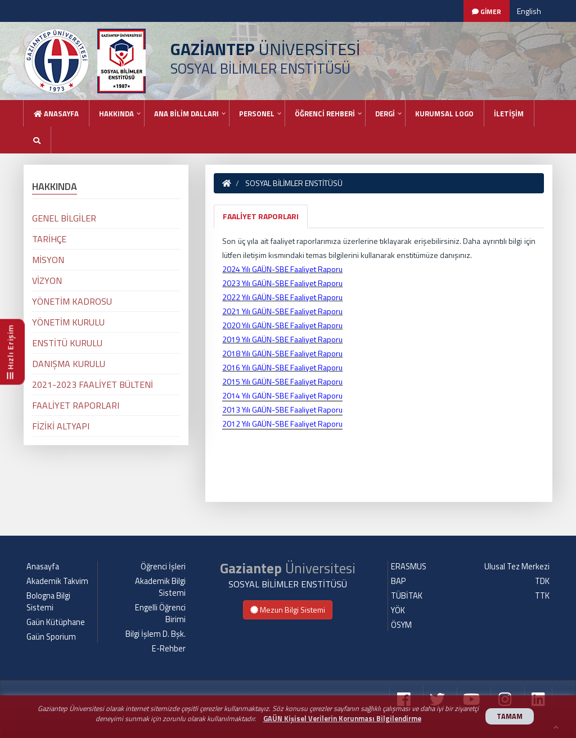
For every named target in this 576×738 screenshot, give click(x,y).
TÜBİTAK (406, 596)
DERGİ (385, 113)
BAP (398, 581)
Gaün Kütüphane (55, 622)
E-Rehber (169, 648)
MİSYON (48, 259)
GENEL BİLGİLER (64, 218)
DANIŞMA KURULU (68, 363)
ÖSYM (401, 625)
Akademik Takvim (57, 581)
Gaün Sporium (51, 637)
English (529, 11)
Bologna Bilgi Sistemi (48, 602)
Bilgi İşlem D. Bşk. (155, 634)
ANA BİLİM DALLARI (186, 113)
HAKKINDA (116, 113)
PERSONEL (256, 113)
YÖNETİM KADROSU (72, 301)
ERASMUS (408, 566)
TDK (542, 581)
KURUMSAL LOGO (444, 113)
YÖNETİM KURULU (68, 322)
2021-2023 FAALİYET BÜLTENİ (92, 384)
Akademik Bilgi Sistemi (160, 587)
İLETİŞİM (509, 113)
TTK (542, 596)
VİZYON (47, 280)
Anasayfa (56, 113)
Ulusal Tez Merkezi (517, 566)
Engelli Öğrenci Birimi (160, 613)
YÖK (398, 610)
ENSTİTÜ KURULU (67, 343)
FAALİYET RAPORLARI (261, 216)
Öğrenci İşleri (163, 566)
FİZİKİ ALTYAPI (60, 426)
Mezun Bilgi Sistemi (287, 609)
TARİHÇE (49, 239)
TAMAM (510, 716)
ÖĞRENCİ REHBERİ (325, 113)
